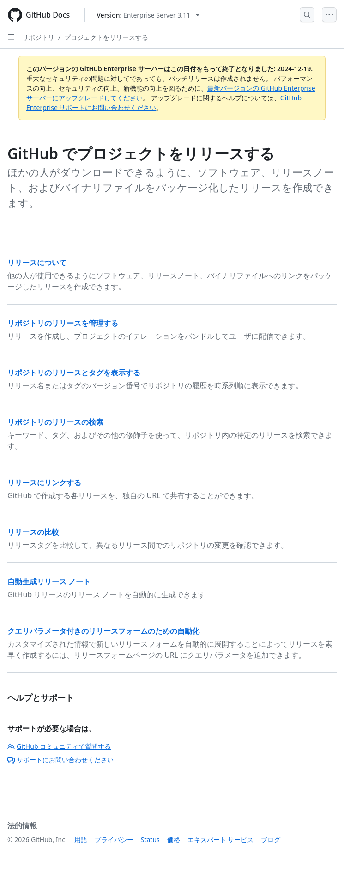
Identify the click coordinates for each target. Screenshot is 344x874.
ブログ (270, 839)
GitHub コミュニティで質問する (59, 746)
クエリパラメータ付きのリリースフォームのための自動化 (103, 631)
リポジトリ (38, 37)
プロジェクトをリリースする (106, 37)
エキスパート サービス (220, 839)
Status (150, 839)
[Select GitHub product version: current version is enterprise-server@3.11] (148, 15)
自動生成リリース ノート (49, 581)
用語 (80, 839)
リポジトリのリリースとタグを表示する (73, 372)
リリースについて (36, 262)
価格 (173, 839)
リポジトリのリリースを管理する (62, 323)
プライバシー (114, 839)
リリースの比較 (33, 532)
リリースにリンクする (44, 482)
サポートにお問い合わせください (60, 759)
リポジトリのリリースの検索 (55, 422)
